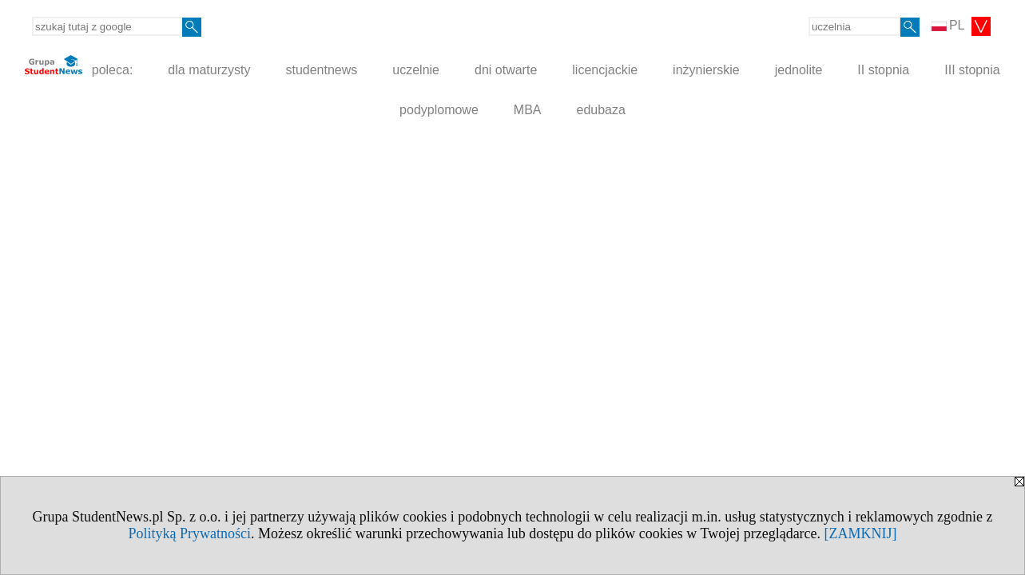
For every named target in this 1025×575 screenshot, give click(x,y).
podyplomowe (439, 110)
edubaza (601, 110)
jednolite (799, 70)
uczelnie (415, 70)
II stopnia (883, 70)
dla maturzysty (209, 70)
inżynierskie (706, 70)
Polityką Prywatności (189, 533)
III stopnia (971, 70)
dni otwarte (506, 70)
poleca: (79, 66)
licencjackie (605, 70)
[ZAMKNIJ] (860, 533)
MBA (528, 110)
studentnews (321, 70)
